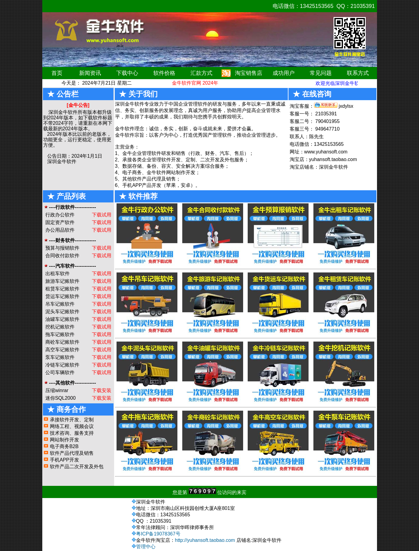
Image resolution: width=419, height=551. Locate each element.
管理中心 (145, 546)
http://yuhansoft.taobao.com (205, 540)
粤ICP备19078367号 (158, 533)
